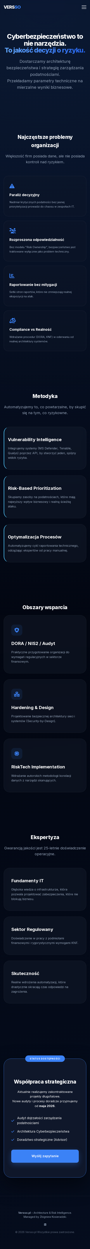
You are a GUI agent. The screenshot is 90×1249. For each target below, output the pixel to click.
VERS (12, 7)
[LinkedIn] (45, 1225)
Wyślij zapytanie (45, 1156)
